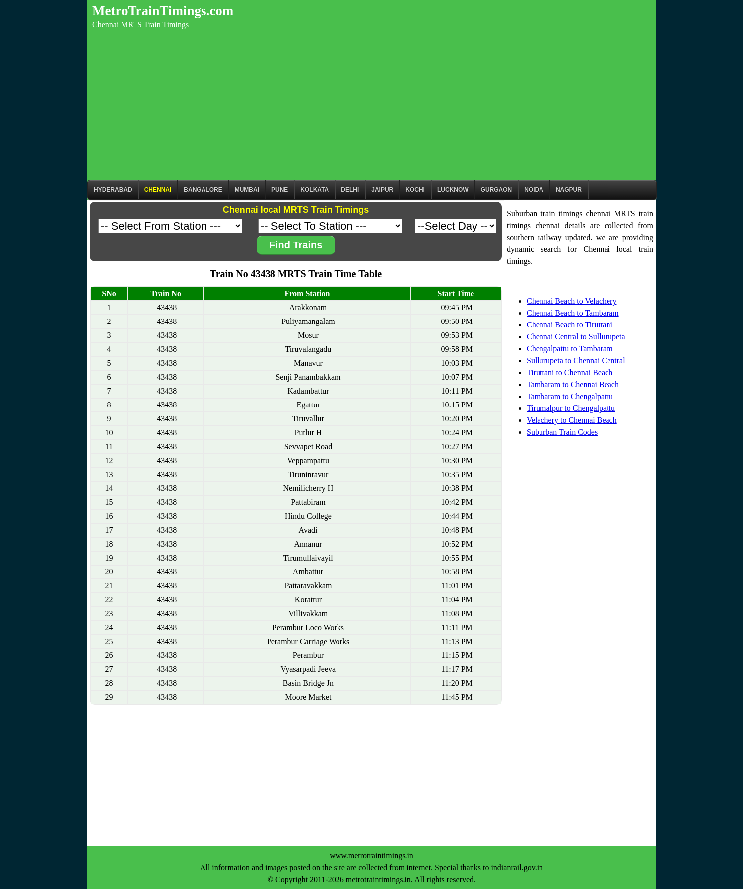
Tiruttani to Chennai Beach (569, 372)
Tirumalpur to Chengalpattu (571, 408)
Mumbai (247, 189)
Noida (533, 189)
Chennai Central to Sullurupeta (576, 336)
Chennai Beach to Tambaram (573, 313)
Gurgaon (496, 189)
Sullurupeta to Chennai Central (576, 360)
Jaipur (382, 189)
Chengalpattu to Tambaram (570, 348)
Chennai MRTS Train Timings (140, 24)
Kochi (415, 189)
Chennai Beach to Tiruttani (569, 325)
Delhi (350, 189)
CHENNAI (158, 189)
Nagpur (569, 189)
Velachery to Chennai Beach (572, 420)
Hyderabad (113, 189)
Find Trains (296, 245)
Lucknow (453, 189)
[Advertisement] (371, 105)
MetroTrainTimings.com (162, 10)
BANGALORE (203, 189)
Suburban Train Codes (562, 432)
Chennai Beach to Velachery (571, 301)
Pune (279, 189)
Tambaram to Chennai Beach (573, 384)
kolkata (314, 189)
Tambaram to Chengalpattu (570, 396)
